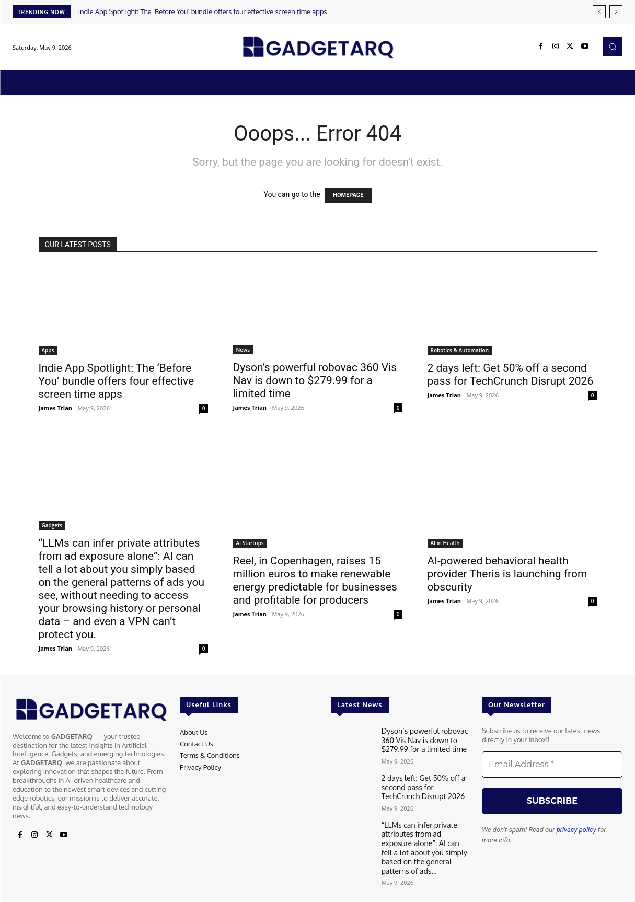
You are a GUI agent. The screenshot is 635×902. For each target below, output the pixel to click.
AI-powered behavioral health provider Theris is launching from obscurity (507, 573)
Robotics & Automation (460, 350)
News (243, 349)
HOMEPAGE (348, 195)
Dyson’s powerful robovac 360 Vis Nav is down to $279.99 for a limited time (315, 380)
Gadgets (52, 525)
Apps (48, 350)
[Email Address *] (552, 764)
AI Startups (250, 543)
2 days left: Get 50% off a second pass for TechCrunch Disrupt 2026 (511, 374)
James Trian (56, 408)
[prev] (599, 11)
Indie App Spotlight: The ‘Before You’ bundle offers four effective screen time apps (202, 11)
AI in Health (445, 543)
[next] (615, 11)
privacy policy (576, 830)
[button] (612, 46)
